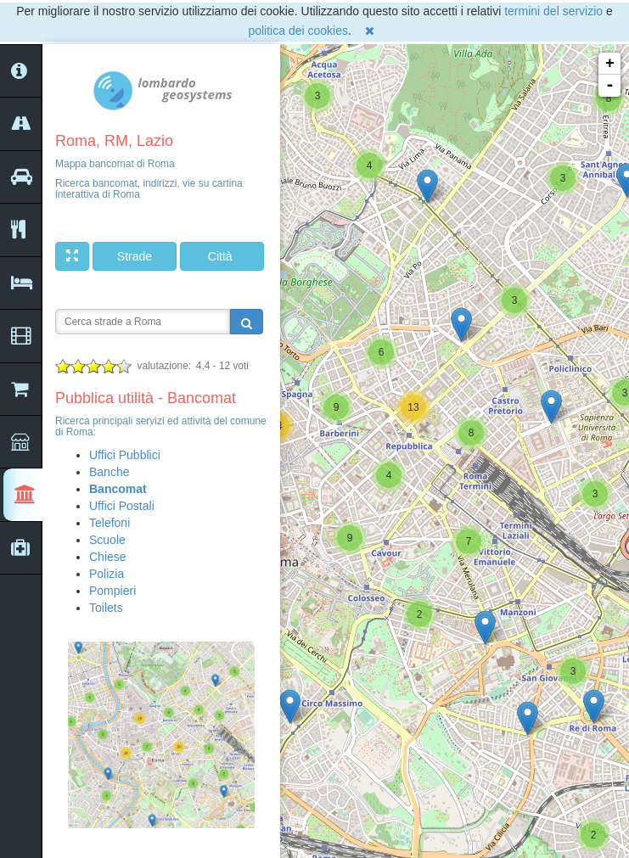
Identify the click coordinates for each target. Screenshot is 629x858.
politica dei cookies (298, 30)
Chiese (107, 557)
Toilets (106, 607)
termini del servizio (553, 11)
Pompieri (112, 590)
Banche (109, 472)
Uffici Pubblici (124, 455)
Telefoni (109, 523)
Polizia (106, 573)
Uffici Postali (121, 506)
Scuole (107, 540)
